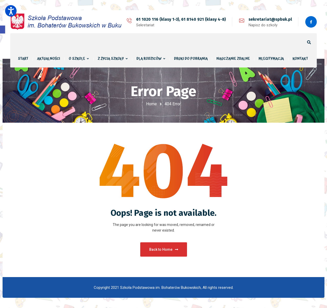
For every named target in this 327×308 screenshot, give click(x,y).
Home (151, 103)
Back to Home (163, 249)
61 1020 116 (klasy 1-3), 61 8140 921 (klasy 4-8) (181, 19)
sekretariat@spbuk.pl (270, 19)
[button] (2, 29)
